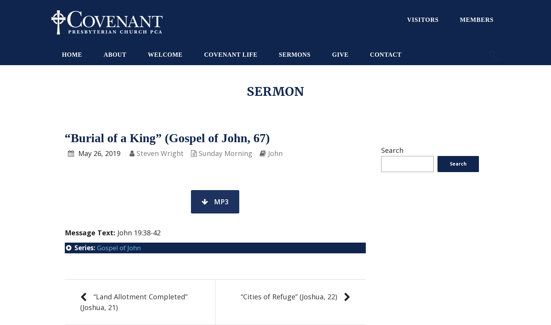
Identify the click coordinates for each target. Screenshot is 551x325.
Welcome (165, 54)
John (275, 153)
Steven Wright (160, 153)
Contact (385, 54)
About (115, 54)
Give (340, 54)
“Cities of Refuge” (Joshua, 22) (289, 296)
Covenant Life (230, 54)
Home (72, 54)
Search (392, 150)
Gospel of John (119, 247)
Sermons (295, 54)
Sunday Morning (225, 153)
